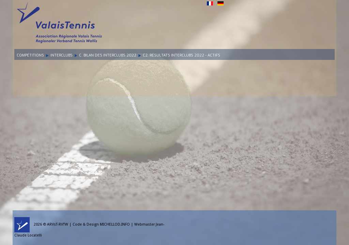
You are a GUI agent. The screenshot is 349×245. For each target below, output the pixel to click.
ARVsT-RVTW (57, 224)
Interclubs (61, 55)
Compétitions (30, 55)
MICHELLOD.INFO (115, 224)
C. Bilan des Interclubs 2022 (107, 55)
